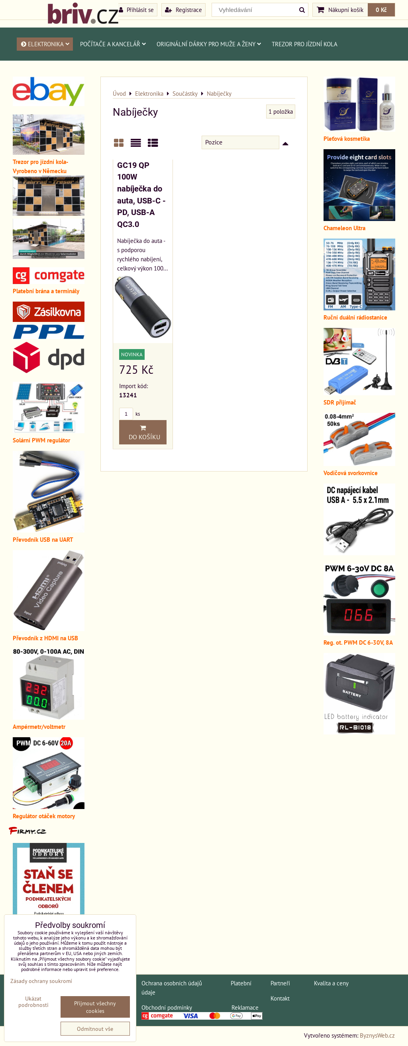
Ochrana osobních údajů (171, 983)
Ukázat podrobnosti (33, 1001)
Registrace (183, 10)
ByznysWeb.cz (377, 1035)
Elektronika (45, 44)
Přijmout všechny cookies (95, 1006)
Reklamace (245, 1007)
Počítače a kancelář (113, 44)
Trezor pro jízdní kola (304, 44)
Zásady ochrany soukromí (41, 981)
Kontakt (280, 998)
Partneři (280, 983)
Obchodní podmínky (166, 1007)
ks (129, 414)
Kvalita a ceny (331, 983)
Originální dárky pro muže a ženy (209, 44)
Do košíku (143, 432)
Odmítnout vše (95, 1028)
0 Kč (381, 10)
